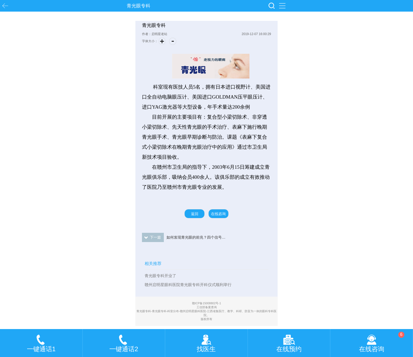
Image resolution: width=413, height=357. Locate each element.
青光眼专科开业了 (160, 275)
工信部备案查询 (206, 307)
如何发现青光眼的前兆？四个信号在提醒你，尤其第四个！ (184, 237)
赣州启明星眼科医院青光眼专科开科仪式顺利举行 (188, 284)
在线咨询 (218, 214)
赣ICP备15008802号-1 (206, 303)
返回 (194, 214)
